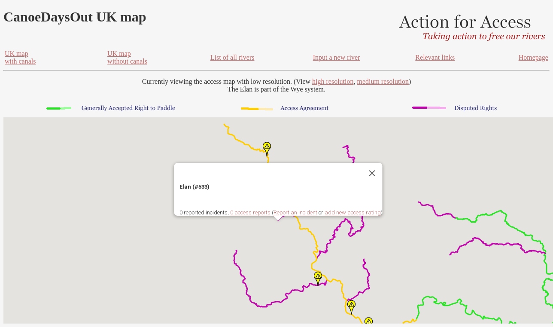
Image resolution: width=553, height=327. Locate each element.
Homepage (533, 57)
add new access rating (353, 212)
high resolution (332, 81)
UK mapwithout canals (127, 57)
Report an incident (295, 212)
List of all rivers (232, 57)
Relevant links (435, 57)
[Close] (372, 173)
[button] (317, 279)
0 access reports (250, 212)
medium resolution (382, 81)
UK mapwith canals (20, 57)
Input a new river (336, 57)
